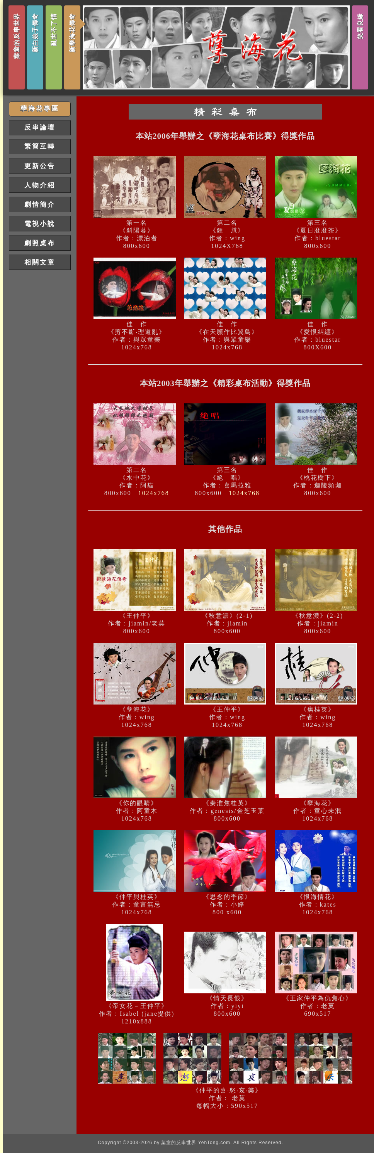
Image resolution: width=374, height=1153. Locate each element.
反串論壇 (39, 127)
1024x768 (153, 493)
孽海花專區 (39, 108)
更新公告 (39, 166)
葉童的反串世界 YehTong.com (195, 1142)
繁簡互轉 (39, 146)
